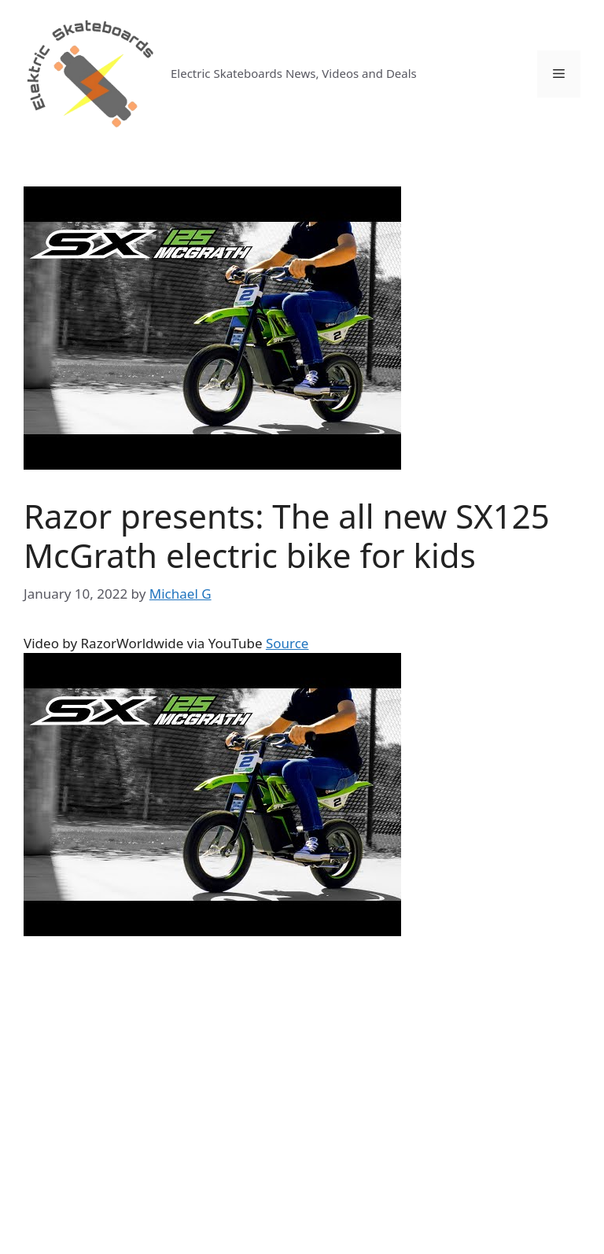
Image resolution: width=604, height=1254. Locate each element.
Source (287, 643)
